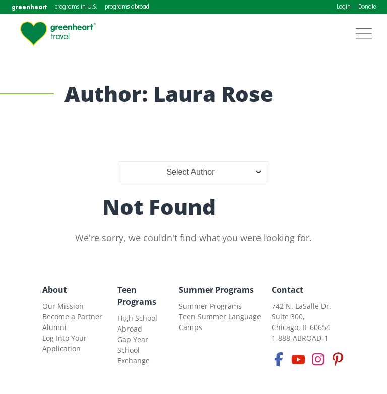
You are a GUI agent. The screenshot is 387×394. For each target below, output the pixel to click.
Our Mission (63, 306)
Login (344, 7)
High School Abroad (137, 323)
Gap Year (132, 339)
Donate (367, 7)
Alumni (54, 327)
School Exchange (133, 355)
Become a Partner (72, 316)
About (54, 289)
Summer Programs (216, 289)
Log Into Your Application (64, 343)
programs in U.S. (75, 7)
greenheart (29, 7)
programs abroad (127, 7)
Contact (287, 289)
